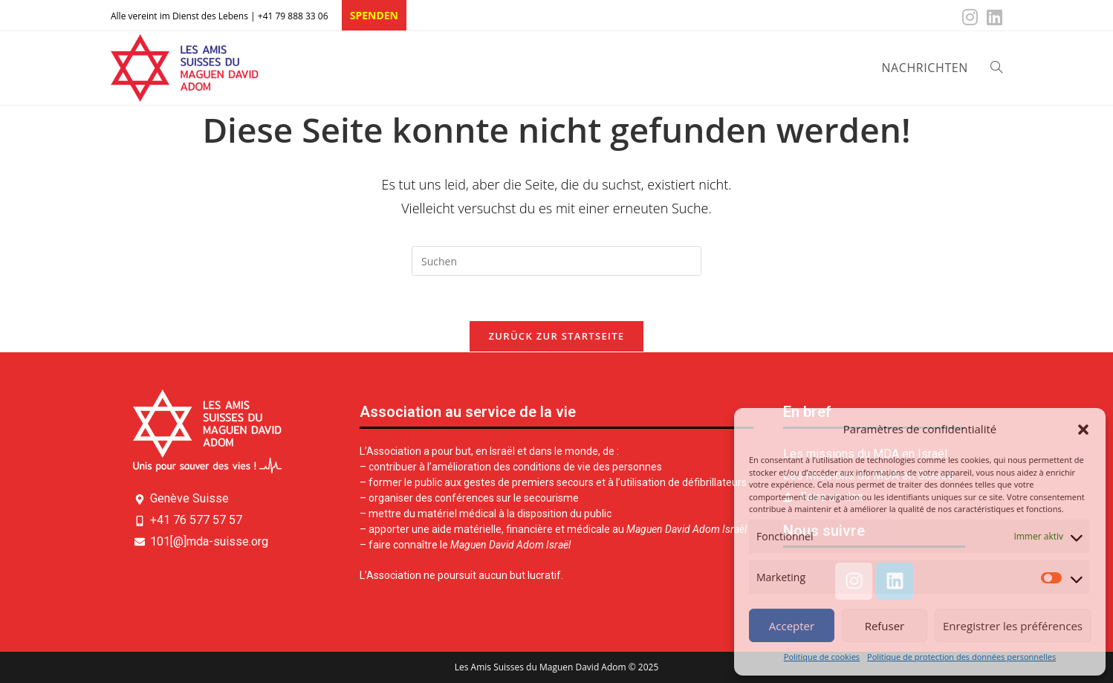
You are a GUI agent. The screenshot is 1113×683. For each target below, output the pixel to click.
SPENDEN (374, 15)
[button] (1083, 429)
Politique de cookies (822, 656)
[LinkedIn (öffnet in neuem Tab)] (992, 17)
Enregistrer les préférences (1013, 625)
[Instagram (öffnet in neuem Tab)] (970, 17)
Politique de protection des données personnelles (961, 656)
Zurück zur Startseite (557, 336)
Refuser (885, 625)
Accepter (791, 625)
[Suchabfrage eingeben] (556, 261)
